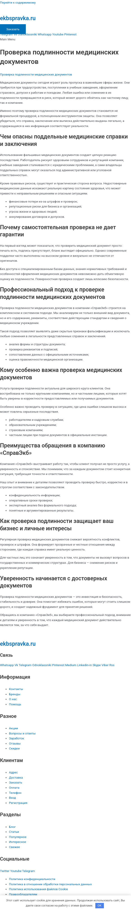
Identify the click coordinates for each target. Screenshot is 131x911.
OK (99, 905)
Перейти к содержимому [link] (18, 2)
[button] (65, 39)
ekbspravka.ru (18, 18)
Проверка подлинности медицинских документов (36, 74)
